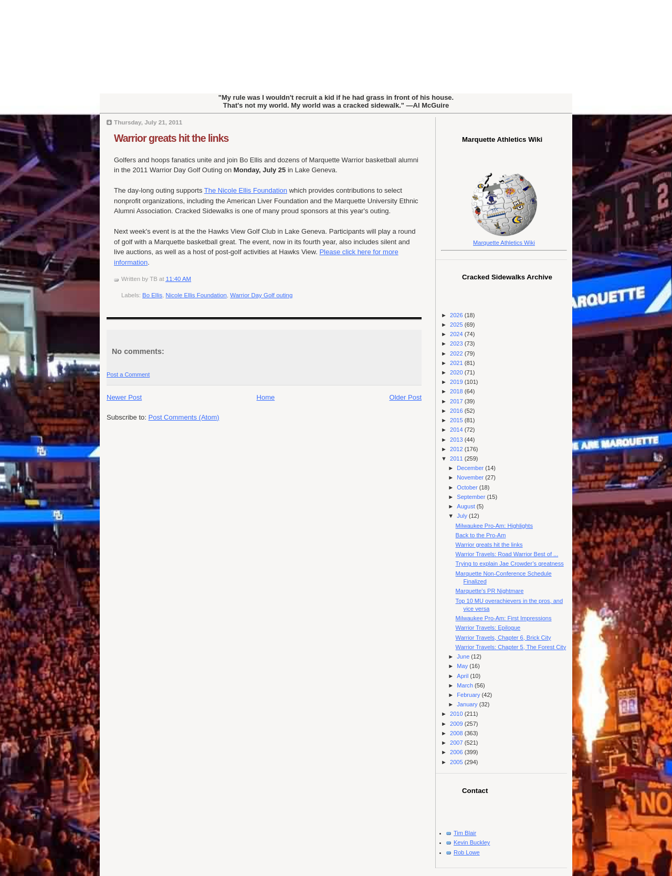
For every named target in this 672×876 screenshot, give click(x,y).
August (466, 506)
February (469, 695)
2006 (457, 752)
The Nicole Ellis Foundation (245, 190)
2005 (457, 762)
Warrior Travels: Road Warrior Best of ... (507, 554)
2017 (457, 401)
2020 (457, 372)
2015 (457, 420)
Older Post (406, 397)
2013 (457, 439)
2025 (457, 324)
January (468, 704)
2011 (457, 458)
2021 (457, 363)
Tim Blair (465, 833)
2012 (457, 449)
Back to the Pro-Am (481, 535)
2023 (457, 343)
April (463, 676)
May (463, 666)
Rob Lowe (467, 852)
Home (266, 397)
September (472, 497)
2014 (457, 429)
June (464, 656)
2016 (457, 411)
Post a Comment (128, 374)
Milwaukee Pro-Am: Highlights (494, 526)
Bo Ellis (152, 295)
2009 (457, 724)
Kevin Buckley (472, 842)
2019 (457, 382)
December (471, 468)
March (466, 685)
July (463, 516)
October (468, 487)
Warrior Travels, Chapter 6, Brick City (503, 637)
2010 (457, 714)
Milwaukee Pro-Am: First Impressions (504, 618)
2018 (457, 391)
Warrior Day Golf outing (261, 295)
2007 (457, 742)
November (471, 477)
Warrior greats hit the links (171, 138)
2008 (457, 733)
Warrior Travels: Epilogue (488, 627)
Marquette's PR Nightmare (490, 591)
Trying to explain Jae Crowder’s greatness (510, 563)
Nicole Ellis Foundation (196, 295)
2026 (457, 315)
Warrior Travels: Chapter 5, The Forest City (511, 647)
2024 (457, 334)
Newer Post (124, 397)
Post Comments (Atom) (184, 417)
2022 (457, 353)
